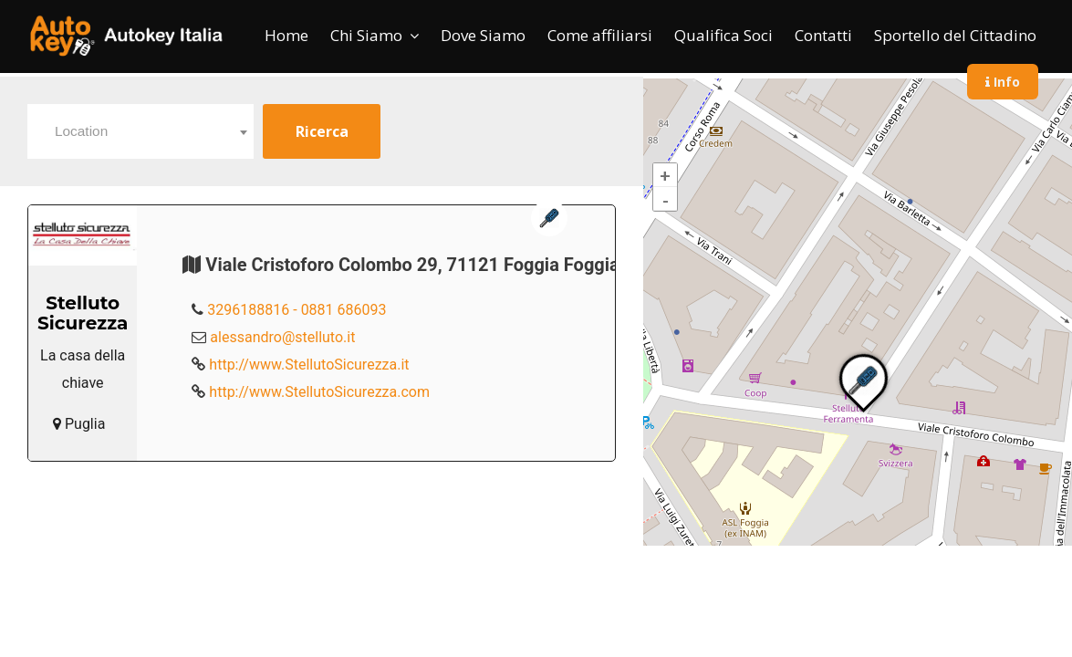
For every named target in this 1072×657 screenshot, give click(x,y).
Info (1002, 81)
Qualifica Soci (723, 35)
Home (286, 35)
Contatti (823, 35)
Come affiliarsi (599, 35)
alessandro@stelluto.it (282, 337)
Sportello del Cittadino (955, 35)
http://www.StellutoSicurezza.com (319, 392)
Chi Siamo (366, 35)
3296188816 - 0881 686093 (296, 309)
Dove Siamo (483, 35)
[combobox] (140, 131)
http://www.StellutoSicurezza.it (309, 364)
